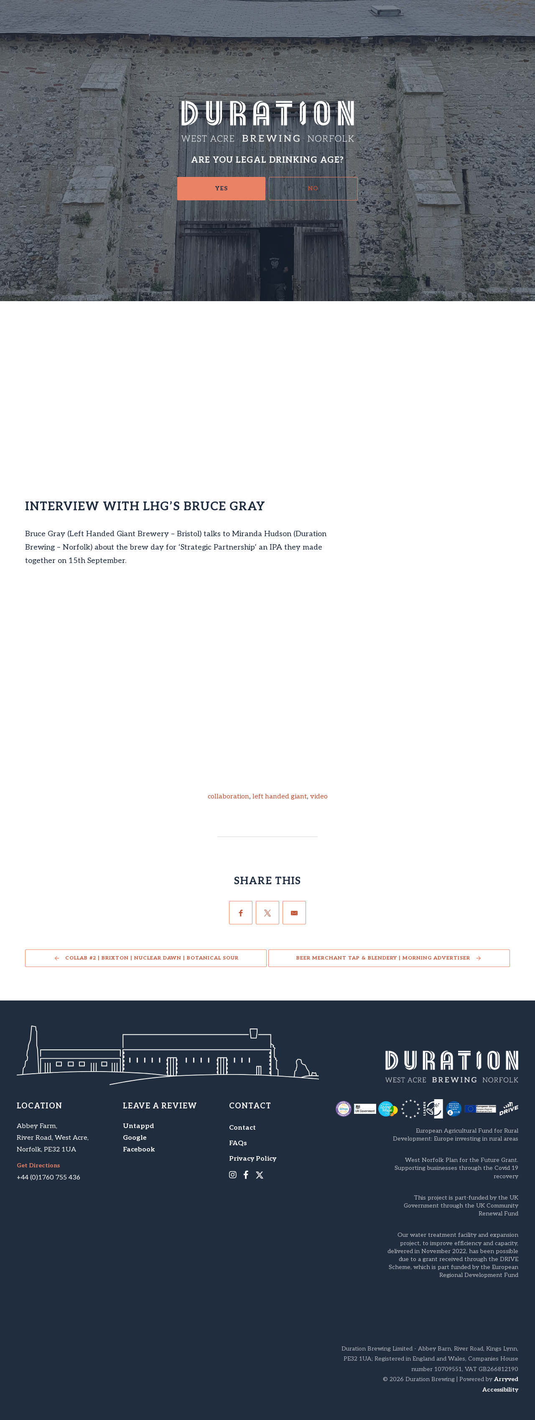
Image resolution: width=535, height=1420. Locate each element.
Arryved (506, 1379)
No (313, 188)
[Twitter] (267, 912)
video (319, 796)
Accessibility (500, 1389)
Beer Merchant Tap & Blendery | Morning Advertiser (383, 958)
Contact (242, 1128)
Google (135, 1138)
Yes (221, 188)
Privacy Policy (252, 1159)
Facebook (139, 1150)
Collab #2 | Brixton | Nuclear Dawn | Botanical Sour (152, 958)
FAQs (238, 1143)
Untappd (138, 1126)
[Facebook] (240, 912)
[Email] (294, 912)
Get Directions (38, 1166)
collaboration (228, 796)
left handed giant (279, 796)
